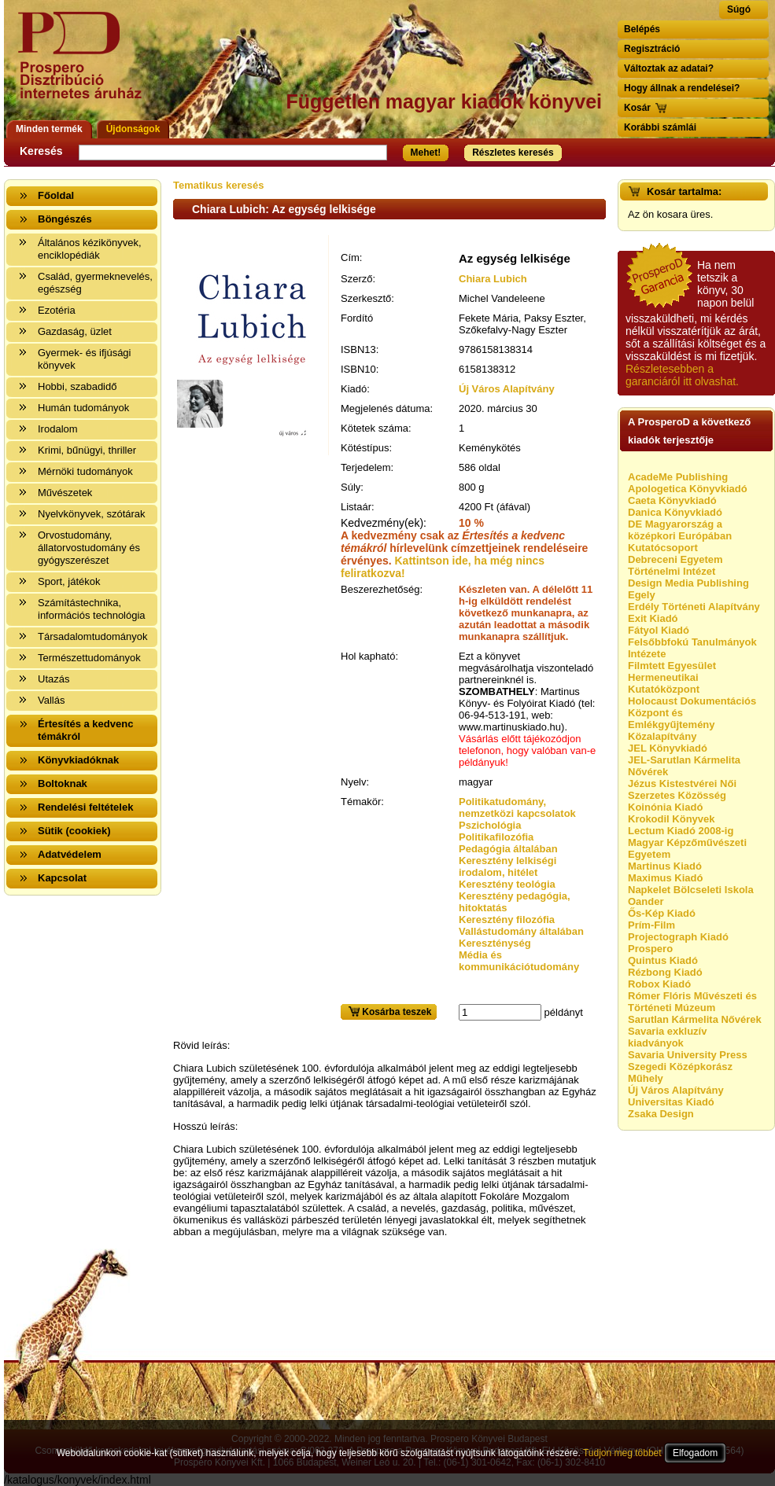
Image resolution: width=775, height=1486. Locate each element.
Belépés (642, 29)
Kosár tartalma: (684, 191)
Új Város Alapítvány (507, 389)
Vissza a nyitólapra (84, 65)
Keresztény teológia (507, 884)
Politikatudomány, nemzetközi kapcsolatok (517, 807)
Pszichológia (490, 825)
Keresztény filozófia (507, 919)
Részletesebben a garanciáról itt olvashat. (682, 375)
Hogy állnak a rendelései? (682, 88)
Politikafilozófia (496, 837)
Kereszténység (495, 943)
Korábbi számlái (660, 127)
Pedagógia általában (508, 849)
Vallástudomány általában (521, 931)
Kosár (637, 107)
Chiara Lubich (493, 279)
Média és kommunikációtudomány (519, 961)
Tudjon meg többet (622, 1452)
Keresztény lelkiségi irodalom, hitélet (507, 866)
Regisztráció (652, 48)
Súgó (739, 9)
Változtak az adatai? (669, 68)
